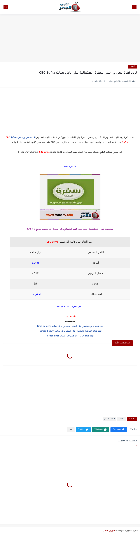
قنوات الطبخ (109, 419)
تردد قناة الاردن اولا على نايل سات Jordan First (70, 336)
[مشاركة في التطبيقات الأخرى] (71, 429)
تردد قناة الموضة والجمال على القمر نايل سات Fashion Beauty (70, 331)
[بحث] (6, 7)
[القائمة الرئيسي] (134, 7)
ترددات (132, 67)
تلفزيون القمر (110, 531)
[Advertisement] (70, 38)
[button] (118, 429)
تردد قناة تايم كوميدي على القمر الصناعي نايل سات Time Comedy (70, 326)
